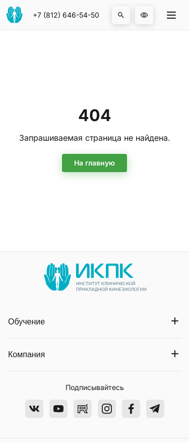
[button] (121, 15)
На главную (94, 162)
